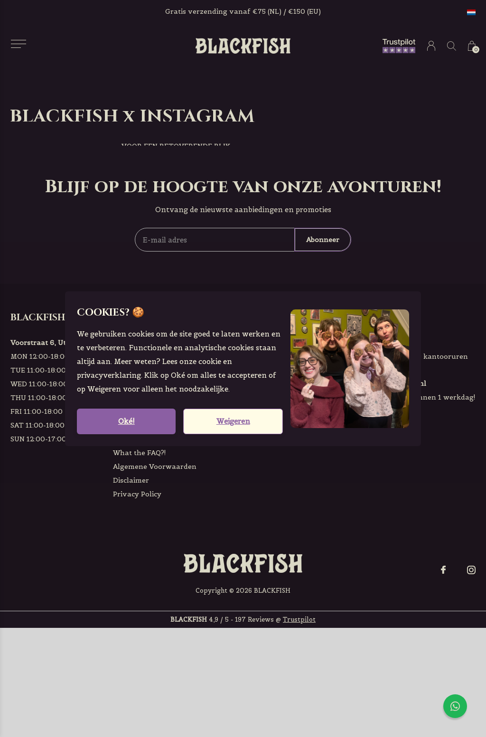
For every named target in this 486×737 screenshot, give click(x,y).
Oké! (126, 421)
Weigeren (233, 421)
